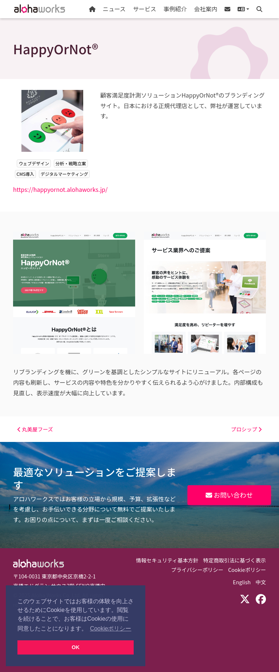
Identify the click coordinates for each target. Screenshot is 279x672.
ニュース (114, 8)
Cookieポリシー (247, 569)
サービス (144, 8)
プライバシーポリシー (197, 569)
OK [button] (76, 647)
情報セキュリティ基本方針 (167, 560)
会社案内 (205, 8)
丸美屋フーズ (35, 429)
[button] (243, 9)
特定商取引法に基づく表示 (234, 560)
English (242, 582)
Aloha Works (38, 564)
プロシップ (246, 429)
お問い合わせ (229, 494)
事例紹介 (175, 8)
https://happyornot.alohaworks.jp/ (60, 189)
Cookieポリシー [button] (111, 628)
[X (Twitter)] (245, 598)
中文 (260, 582)
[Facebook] (261, 598)
